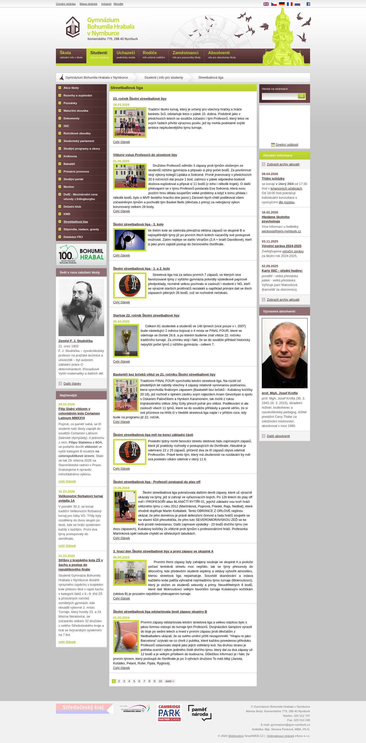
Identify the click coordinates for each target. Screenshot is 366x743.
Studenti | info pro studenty (163, 77)
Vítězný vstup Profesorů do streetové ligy (145, 155)
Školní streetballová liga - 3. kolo (138, 224)
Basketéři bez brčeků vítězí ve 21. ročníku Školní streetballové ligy (164, 374)
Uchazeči (126, 55)
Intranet (106, 3)
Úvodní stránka (65, 3)
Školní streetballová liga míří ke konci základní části (153, 435)
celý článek (67, 481)
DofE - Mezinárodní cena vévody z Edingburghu (81, 197)
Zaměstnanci (187, 55)
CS (276, 4)
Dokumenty (72, 118)
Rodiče (154, 55)
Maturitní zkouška (76, 110)
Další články (72, 383)
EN (268, 4)
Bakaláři (69, 163)
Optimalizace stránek (280, 735)
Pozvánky (70, 103)
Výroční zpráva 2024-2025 (281, 246)
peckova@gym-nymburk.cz (281, 231)
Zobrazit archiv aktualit (283, 164)
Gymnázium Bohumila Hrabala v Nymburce (97, 77)
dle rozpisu (287, 202)
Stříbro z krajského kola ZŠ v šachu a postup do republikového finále (80, 564)
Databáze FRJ (73, 236)
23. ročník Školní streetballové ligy (139, 99)
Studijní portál (73, 179)
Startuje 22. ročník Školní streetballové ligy (146, 315)
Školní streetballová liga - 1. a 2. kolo (141, 268)
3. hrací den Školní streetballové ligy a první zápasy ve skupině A (163, 551)
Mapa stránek (88, 3)
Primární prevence (76, 171)
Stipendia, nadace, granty (81, 229)
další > (169, 681)
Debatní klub (72, 206)
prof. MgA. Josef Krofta (280, 393)
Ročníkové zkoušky (77, 133)
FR (291, 4)
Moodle (118, 3)
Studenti (99, 55)
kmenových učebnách (286, 188)
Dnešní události (287, 145)
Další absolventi (278, 436)
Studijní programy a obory (82, 148)
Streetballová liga (76, 221)
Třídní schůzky (273, 178)
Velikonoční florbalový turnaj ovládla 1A (80, 498)
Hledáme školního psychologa (276, 219)
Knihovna (70, 156)
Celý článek (121, 142)
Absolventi (222, 55)
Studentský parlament (79, 140)
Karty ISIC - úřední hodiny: (282, 271)
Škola (71, 55)
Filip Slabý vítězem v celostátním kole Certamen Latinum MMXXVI (79, 413)
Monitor (69, 186)
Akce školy (71, 87)
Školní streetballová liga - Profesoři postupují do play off (156, 482)
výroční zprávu (292, 251)
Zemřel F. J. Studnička (75, 341)
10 (160, 681)
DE (284, 4)
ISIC (66, 125)
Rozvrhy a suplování (78, 95)
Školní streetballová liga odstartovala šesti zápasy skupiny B (160, 611)
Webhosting (236, 735)
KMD (67, 214)
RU (299, 4)
